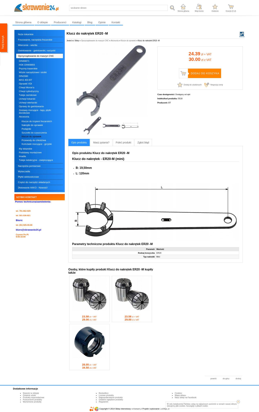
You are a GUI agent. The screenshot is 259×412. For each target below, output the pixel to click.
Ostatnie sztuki (29, 395)
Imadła (22, 156)
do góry (226, 378)
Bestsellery (103, 393)
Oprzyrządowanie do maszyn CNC (36, 56)
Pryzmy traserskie (28, 68)
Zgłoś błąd (143, 142)
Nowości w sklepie (31, 393)
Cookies (178, 393)
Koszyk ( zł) (231, 11)
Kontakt (116, 22)
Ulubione (215, 11)
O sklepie (42, 22)
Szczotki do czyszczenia (34, 132)
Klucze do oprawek (31, 136)
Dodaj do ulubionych (193, 85)
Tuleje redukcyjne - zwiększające (36, 160)
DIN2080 (23, 76)
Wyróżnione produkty (32, 402)
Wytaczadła (24, 171)
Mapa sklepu (180, 395)
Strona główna (183, 11)
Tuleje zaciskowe (28, 95)
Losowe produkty (106, 395)
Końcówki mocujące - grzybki (37, 144)
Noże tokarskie (25, 34)
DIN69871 (24, 61)
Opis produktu (79, 142)
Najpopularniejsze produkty (111, 397)
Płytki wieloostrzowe (28, 176)
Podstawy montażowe (30, 152)
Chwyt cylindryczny (29, 91)
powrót (213, 378)
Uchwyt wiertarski (28, 102)
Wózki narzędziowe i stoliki (33, 72)
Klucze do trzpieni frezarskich (37, 121)
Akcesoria (24, 116)
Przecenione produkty (32, 399)
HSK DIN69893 (27, 64)
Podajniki (26, 129)
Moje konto (199, 11)
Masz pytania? (101, 142)
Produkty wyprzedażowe (33, 397)
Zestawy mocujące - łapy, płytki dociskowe (35, 111)
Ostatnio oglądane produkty (111, 399)
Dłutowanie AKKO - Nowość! (33, 187)
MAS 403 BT (25, 80)
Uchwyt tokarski (27, 98)
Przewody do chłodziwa (34, 140)
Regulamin (103, 402)
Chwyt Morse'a (26, 87)
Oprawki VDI (25, 83)
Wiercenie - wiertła (27, 45)
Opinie (102, 22)
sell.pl (136, 409)
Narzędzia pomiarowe (29, 166)
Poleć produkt (123, 142)
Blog (89, 22)
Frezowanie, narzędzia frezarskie (35, 39)
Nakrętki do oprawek (32, 125)
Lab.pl (165, 409)
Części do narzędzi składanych (34, 182)
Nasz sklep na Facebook (185, 397)
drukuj (238, 378)
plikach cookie (202, 406)
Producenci (60, 22)
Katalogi (76, 22)
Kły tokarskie (25, 148)
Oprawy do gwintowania (31, 106)
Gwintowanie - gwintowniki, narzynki (36, 50)
